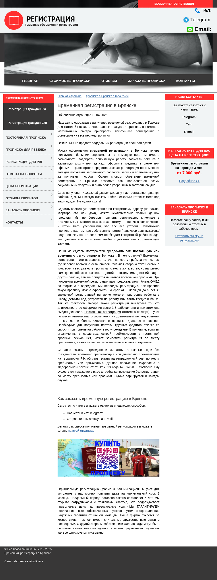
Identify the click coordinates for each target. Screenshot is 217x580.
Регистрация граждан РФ (27, 109)
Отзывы (109, 81)
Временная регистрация (24, 98)
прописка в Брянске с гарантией (107, 96)
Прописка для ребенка (26, 149)
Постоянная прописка (26, 137)
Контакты (185, 81)
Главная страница (69, 96)
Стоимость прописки (69, 81)
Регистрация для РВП (24, 162)
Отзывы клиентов (22, 198)
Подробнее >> (189, 181)
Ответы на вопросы (24, 174)
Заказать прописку (146, 81)
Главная (30, 81)
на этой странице (81, 430)
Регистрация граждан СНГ (28, 123)
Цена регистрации (22, 186)
